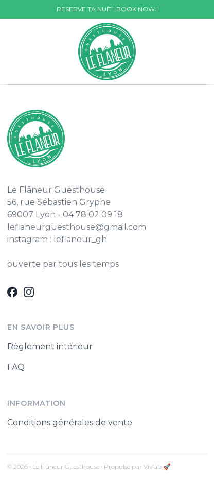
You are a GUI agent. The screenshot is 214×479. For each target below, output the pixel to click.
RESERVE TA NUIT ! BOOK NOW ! (107, 9)
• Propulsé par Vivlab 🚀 (136, 466)
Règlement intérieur (50, 346)
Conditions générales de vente (69, 422)
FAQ (16, 367)
